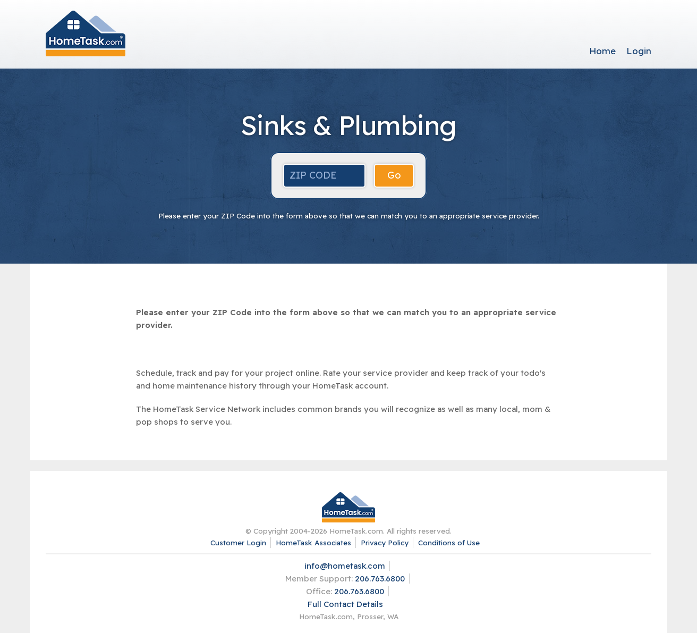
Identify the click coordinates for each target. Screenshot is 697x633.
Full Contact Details (345, 604)
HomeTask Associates (313, 542)
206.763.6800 (380, 578)
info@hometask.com (344, 566)
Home (602, 50)
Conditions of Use (449, 542)
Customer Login (238, 542)
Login (638, 50)
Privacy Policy (385, 542)
